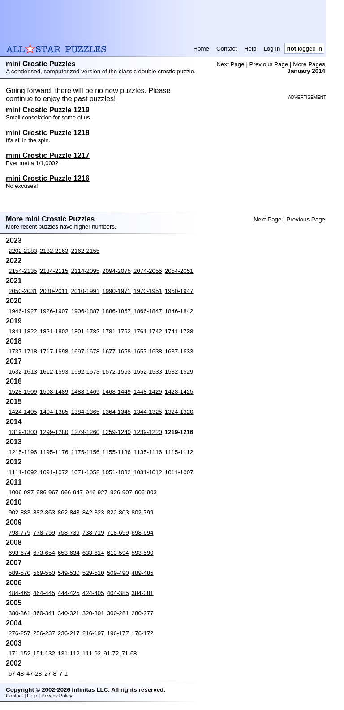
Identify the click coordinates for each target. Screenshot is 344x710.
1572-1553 (116, 371)
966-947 (72, 492)
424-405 (93, 593)
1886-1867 (116, 311)
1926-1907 (54, 311)
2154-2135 (23, 271)
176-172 (143, 633)
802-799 (143, 512)
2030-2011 (54, 291)
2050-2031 (23, 291)
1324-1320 (179, 411)
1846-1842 (179, 311)
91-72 (111, 653)
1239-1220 (147, 432)
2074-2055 (147, 271)
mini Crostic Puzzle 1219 (48, 110)
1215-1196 (23, 452)
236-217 (69, 633)
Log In (271, 48)
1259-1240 (116, 432)
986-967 (47, 492)
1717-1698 (54, 351)
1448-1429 (147, 391)
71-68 (129, 653)
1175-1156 (85, 452)
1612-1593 (54, 371)
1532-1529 (179, 371)
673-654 (44, 552)
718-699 (118, 532)
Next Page (230, 64)
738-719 (93, 532)
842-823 (93, 512)
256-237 (44, 633)
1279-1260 (85, 432)
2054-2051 (179, 271)
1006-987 (21, 492)
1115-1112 (179, 452)
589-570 (19, 573)
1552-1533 (147, 371)
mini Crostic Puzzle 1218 (48, 132)
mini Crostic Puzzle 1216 (48, 178)
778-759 (44, 532)
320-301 (93, 613)
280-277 (143, 613)
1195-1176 (54, 452)
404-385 (118, 593)
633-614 (93, 552)
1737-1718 (23, 351)
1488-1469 (85, 391)
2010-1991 (85, 291)
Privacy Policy (56, 695)
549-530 (69, 573)
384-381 (143, 593)
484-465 (19, 593)
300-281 (118, 613)
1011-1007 (179, 472)
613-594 (118, 552)
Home (201, 48)
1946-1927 (23, 311)
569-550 (44, 573)
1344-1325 (147, 411)
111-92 (91, 653)
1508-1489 (54, 391)
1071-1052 (85, 472)
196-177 (118, 633)
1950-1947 (179, 291)
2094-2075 (116, 271)
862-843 (69, 512)
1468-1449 (116, 391)
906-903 (146, 492)
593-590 (143, 552)
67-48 (16, 673)
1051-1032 (116, 472)
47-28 (34, 673)
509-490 (118, 573)
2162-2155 (85, 250)
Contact (226, 48)
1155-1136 (116, 452)
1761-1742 (147, 331)
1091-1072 (54, 472)
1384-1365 (85, 411)
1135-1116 (147, 452)
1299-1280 (54, 432)
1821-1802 (54, 331)
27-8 (50, 673)
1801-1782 (85, 331)
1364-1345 (116, 411)
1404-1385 (54, 411)
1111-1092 (23, 472)
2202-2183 (23, 250)
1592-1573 (85, 371)
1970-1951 (147, 291)
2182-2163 (54, 250)
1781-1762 (116, 331)
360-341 (44, 613)
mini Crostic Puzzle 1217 (48, 155)
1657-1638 (147, 351)
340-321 (69, 613)
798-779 (19, 532)
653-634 (69, 552)
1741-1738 (179, 331)
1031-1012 (147, 472)
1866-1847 (147, 311)
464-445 (44, 593)
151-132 (44, 653)
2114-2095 (85, 271)
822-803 (118, 512)
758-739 (69, 532)
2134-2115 (54, 271)
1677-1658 (116, 351)
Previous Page (268, 64)
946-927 (97, 492)
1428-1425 (179, 391)
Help (250, 48)
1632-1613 (23, 371)
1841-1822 (23, 331)
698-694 (143, 532)
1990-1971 (116, 291)
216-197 (93, 633)
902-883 (19, 512)
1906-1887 (85, 311)
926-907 (121, 492)
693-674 (19, 552)
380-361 (19, 613)
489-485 (143, 573)
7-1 (63, 673)
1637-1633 (179, 351)
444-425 (69, 593)
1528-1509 (23, 391)
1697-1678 (85, 351)
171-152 (19, 653)
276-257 (19, 633)
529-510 (93, 573)
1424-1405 (23, 411)
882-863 (44, 512)
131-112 (69, 653)
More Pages (309, 64)
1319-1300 (23, 432)
